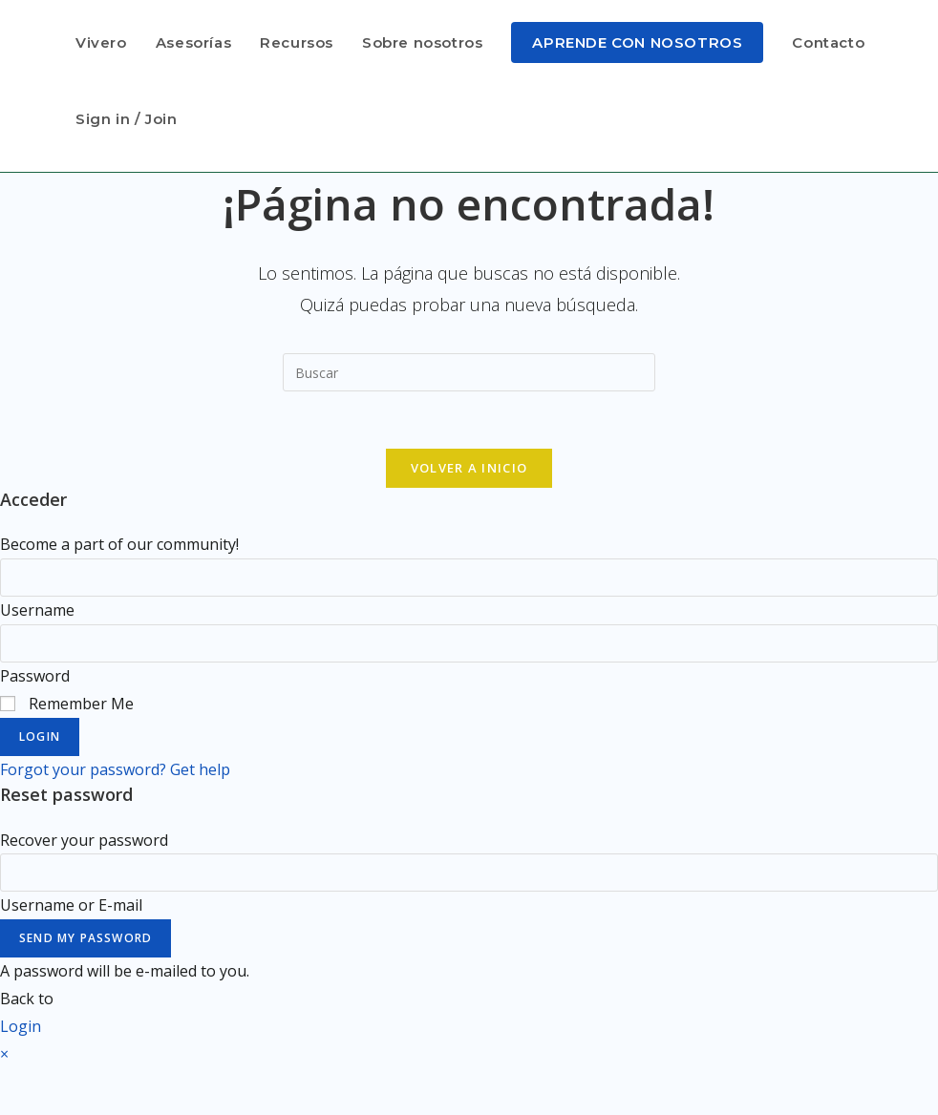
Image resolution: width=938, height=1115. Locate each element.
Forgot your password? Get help (115, 769)
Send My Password (85, 938)
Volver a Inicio (469, 467)
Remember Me (67, 703)
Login (39, 736)
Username (37, 610)
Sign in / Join (126, 119)
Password (35, 675)
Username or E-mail (71, 904)
